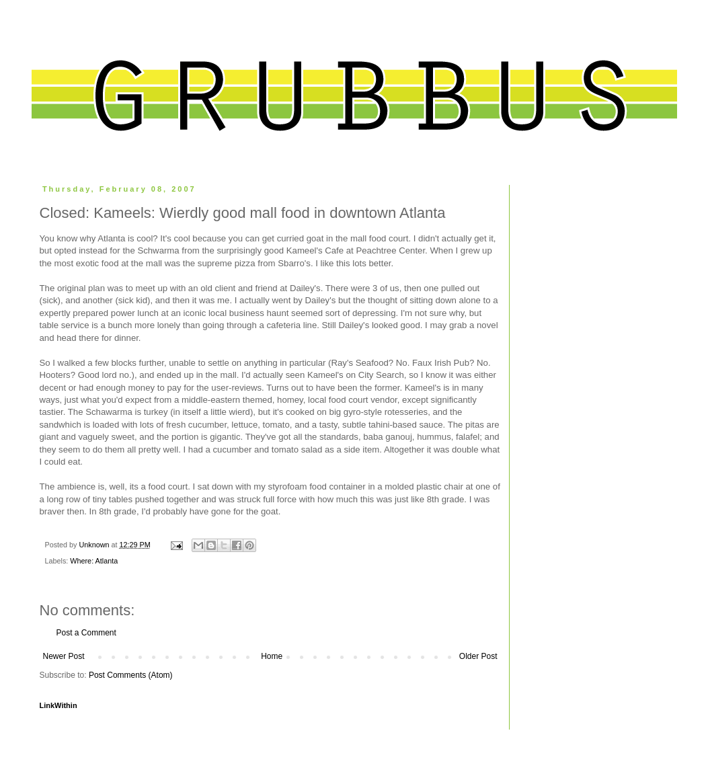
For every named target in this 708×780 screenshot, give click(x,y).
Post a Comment (86, 632)
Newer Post (64, 656)
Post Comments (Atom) (131, 675)
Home (271, 656)
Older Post (478, 656)
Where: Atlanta (94, 561)
